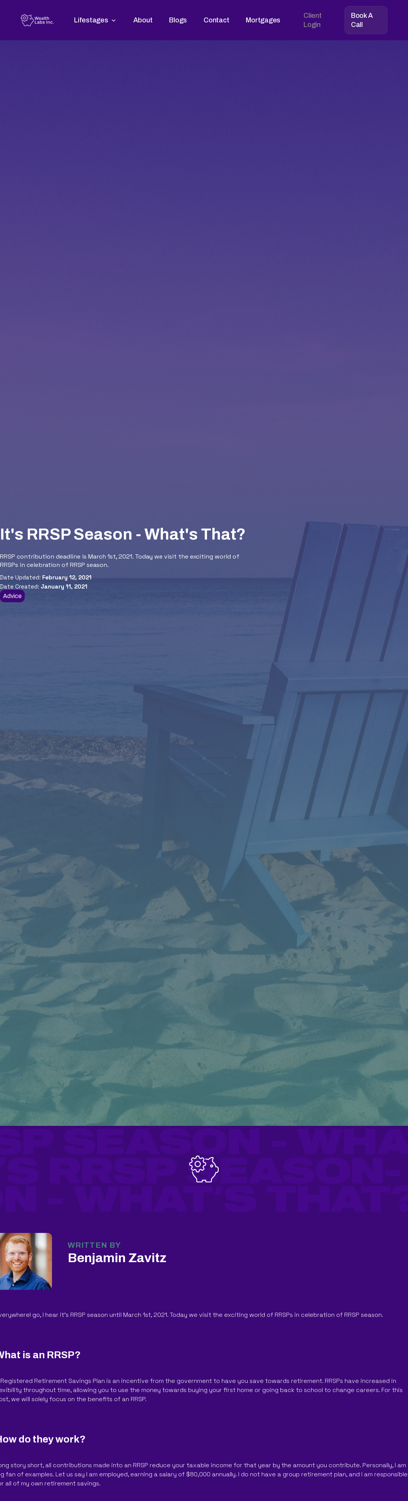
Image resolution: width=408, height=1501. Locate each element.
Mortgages (263, 20)
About (143, 20)
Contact (216, 20)
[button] (95, 20)
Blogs (178, 20)
